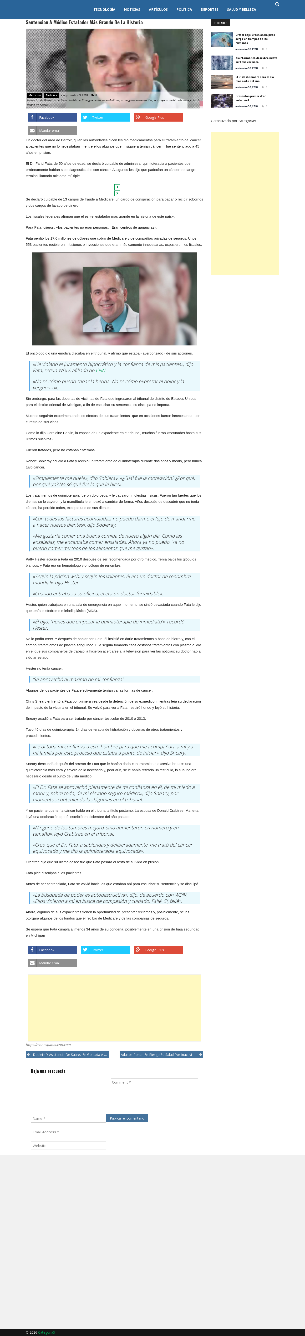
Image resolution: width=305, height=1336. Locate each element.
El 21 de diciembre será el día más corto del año (254, 79)
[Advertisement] (114, 1008)
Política (184, 9)
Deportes (209, 9)
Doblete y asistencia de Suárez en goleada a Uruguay (71, 1054)
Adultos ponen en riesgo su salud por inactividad (159, 1054)
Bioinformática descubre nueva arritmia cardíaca (256, 60)
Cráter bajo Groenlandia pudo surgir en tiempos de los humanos (255, 39)
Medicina (35, 95)
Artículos (158, 9)
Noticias (132, 9)
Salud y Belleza (241, 9)
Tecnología (104, 9)
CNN (100, 370)
